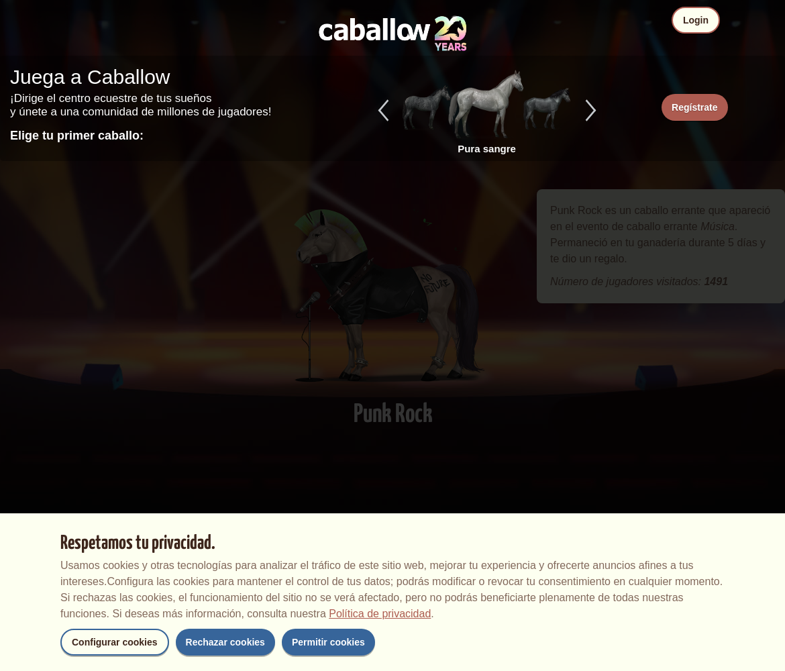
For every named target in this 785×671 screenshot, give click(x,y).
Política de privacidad (380, 613)
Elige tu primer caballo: (77, 135)
